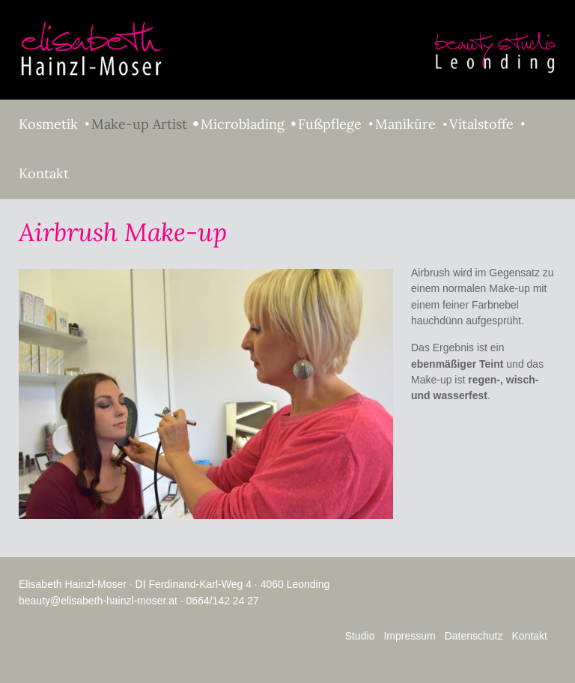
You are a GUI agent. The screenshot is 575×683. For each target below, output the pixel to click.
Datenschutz (474, 636)
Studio (360, 636)
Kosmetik (48, 124)
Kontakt (44, 173)
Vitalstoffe (481, 124)
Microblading (243, 124)
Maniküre (405, 124)
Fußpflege (330, 124)
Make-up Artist (139, 124)
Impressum (409, 636)
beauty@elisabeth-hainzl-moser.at (98, 601)
